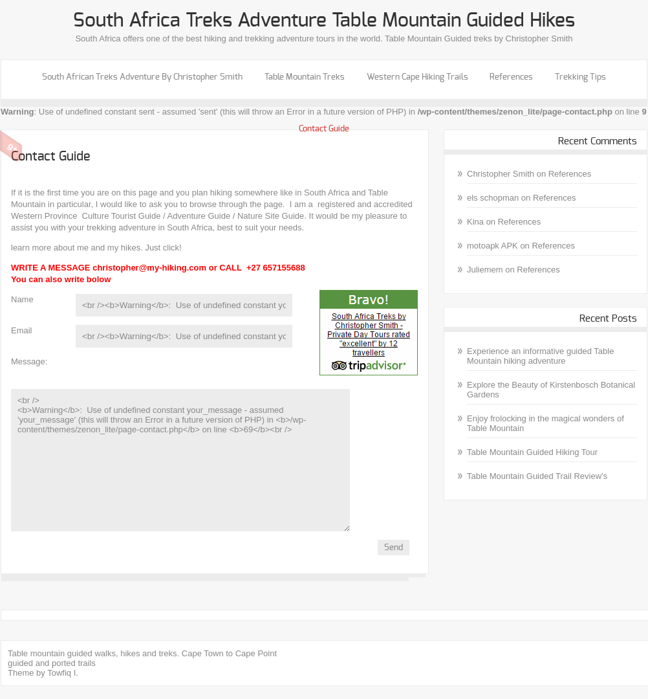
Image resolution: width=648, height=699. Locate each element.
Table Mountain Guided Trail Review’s (537, 476)
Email (21, 330)
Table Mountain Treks (305, 77)
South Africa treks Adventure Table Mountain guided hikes (324, 20)
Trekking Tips (580, 77)
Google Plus (11, 146)
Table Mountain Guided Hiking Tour (532, 452)
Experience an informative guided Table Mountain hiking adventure (540, 356)
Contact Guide (324, 129)
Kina (475, 222)
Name (22, 299)
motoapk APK (492, 245)
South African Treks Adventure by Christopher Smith (142, 77)
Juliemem (485, 269)
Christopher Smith (500, 174)
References (511, 77)
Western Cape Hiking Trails (417, 77)
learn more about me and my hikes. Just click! (96, 247)
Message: (29, 361)
